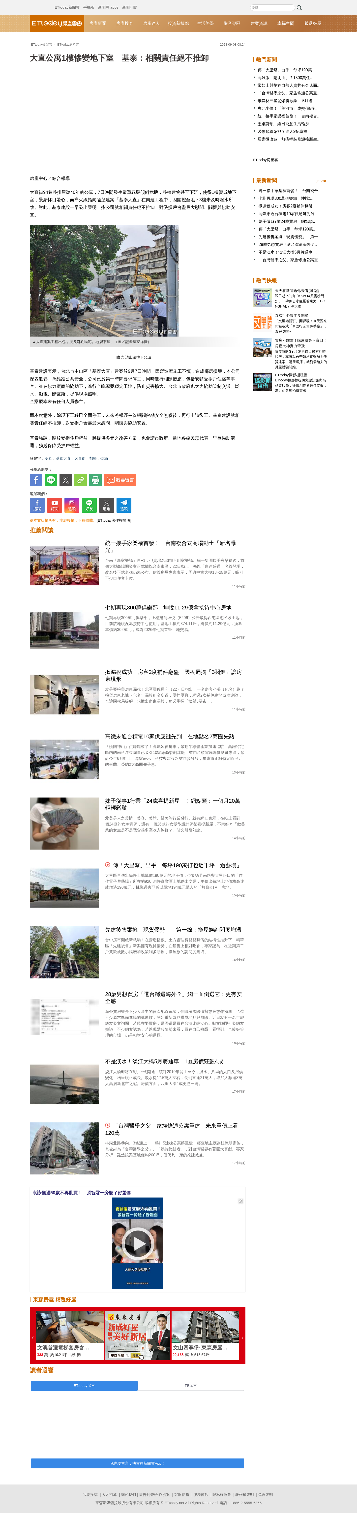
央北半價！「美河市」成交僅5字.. (288, 108)
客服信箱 (181, 1494)
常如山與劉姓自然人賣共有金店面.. (288, 85)
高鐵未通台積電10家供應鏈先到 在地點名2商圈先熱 (169, 736)
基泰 (48, 458)
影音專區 (232, 23)
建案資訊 (259, 23)
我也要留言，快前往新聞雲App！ (137, 1463)
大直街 (80, 458)
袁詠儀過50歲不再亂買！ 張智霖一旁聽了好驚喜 (81, 1192)
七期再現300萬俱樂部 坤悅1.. (286, 198)
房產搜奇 (124, 23)
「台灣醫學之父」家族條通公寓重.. (288, 93)
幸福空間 (285, 23)
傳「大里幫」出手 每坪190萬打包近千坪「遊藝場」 (177, 865)
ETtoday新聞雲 (67, 2)
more (321, 181)
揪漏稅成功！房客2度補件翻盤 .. (289, 206)
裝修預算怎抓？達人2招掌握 (282, 131)
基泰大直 (63, 458)
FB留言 (191, 1385)
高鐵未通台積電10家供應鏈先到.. (288, 214)
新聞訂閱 (129, 2)
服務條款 (200, 1494)
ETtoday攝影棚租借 (291, 375)
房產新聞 (97, 23)
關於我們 (128, 1494)
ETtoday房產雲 (57, 23)
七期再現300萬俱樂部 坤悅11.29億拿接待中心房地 (168, 607)
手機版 (88, 2)
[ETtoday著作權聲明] (114, 520)
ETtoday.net (174, 1503)
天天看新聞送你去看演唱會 (297, 290)
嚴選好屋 (312, 23)
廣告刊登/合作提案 (154, 1494)
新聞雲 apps (108, 2)
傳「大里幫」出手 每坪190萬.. (286, 70)
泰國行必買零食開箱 (291, 315)
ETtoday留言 (84, 1385)
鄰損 (93, 458)
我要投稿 (90, 1494)
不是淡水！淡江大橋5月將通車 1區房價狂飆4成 (164, 1061)
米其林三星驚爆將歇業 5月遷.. (286, 101)
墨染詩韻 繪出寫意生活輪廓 (283, 124)
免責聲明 (265, 1494)
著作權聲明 (244, 1494)
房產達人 (151, 23)
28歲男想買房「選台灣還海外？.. (288, 244)
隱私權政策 (221, 1494)
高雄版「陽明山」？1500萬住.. (285, 78)
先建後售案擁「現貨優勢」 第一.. (289, 237)
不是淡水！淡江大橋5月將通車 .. (289, 252)
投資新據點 (178, 23)
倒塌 (104, 458)
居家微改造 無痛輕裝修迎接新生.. (288, 139)
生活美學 (205, 23)
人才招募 (109, 1494)
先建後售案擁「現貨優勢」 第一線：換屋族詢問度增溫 (173, 930)
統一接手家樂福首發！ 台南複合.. (288, 116)
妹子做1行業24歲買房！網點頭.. (287, 221)
